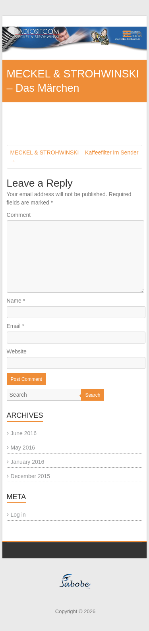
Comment (19, 215)
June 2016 (24, 433)
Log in (18, 514)
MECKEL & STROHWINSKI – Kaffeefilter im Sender (74, 156)
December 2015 (30, 476)
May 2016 (23, 447)
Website (17, 351)
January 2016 (28, 462)
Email (15, 326)
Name (16, 300)
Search (92, 395)
